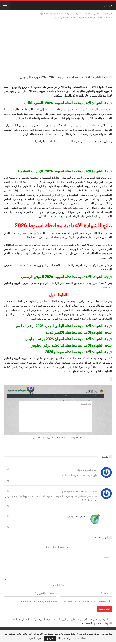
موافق (49, 638)
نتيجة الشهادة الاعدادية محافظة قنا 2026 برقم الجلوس (71, 345)
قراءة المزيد (35, 638)
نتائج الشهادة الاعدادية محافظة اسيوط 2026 (63, 225)
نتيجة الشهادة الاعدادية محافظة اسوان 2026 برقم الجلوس (68, 339)
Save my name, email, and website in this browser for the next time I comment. (64, 601)
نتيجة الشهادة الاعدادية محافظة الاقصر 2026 (78, 332)
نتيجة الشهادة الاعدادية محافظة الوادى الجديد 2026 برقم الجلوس (63, 326)
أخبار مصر (108, 5)
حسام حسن (80, 516)
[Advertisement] (58, 46)
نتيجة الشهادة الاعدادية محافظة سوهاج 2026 (78, 352)
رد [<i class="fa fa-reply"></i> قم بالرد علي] (6, 480)
